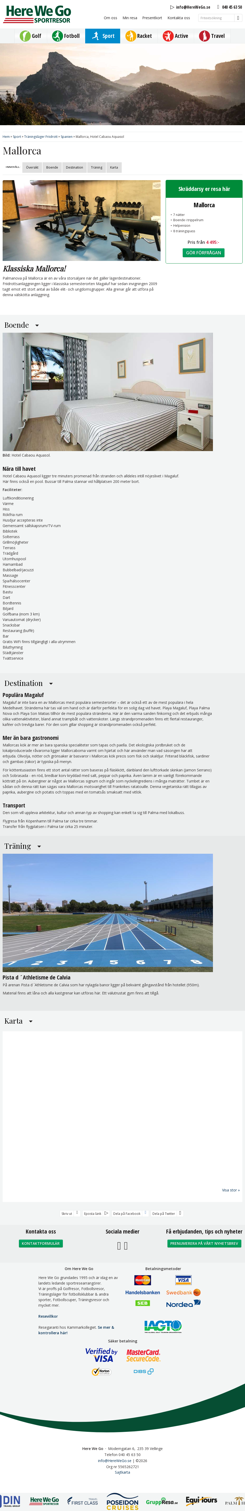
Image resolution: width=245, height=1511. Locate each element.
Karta (114, 167)
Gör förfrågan (203, 253)
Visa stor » (231, 1198)
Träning (96, 167)
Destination (74, 167)
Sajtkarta (122, 1480)
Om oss (110, 17)
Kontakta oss (178, 17)
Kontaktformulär (41, 1251)
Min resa (129, 17)
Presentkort (152, 17)
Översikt (32, 167)
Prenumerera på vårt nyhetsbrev (204, 1251)
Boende (52, 167)
